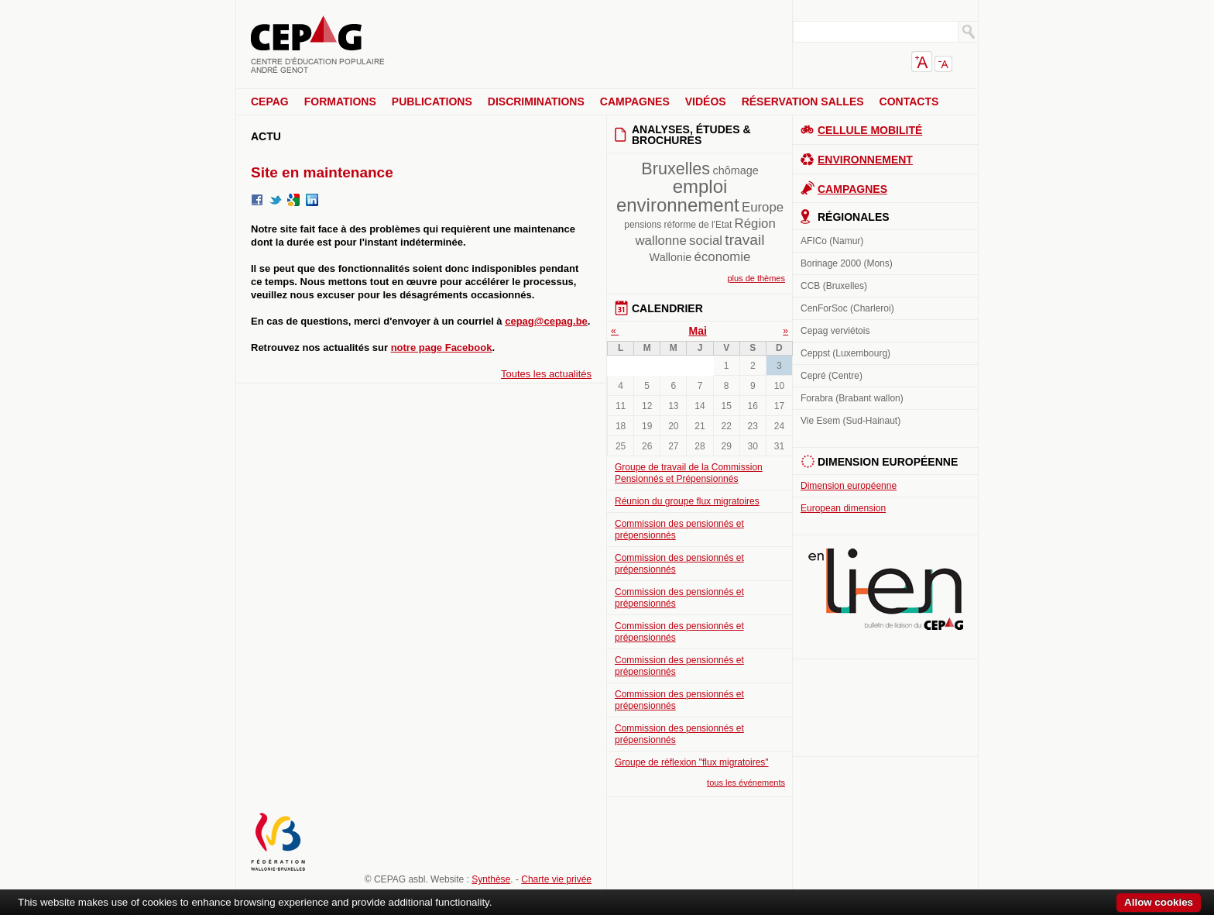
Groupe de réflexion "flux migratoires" (692, 762)
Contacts (909, 101)
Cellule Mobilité (870, 130)
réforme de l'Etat (698, 224)
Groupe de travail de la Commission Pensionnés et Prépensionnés (689, 473)
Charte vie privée (556, 879)
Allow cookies (1158, 902)
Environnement (865, 159)
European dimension (843, 508)
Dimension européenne (849, 485)
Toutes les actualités (546, 374)
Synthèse (491, 879)
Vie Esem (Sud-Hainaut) (850, 420)
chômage (735, 170)
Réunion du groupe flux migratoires (687, 501)
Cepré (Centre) (831, 375)
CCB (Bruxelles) (834, 285)
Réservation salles (803, 101)
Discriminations (536, 101)
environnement (677, 204)
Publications (432, 101)
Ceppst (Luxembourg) (845, 353)
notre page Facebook (441, 347)
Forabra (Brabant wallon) (852, 398)
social (705, 240)
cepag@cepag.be (546, 321)
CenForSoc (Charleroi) (847, 308)
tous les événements (746, 782)
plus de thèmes (756, 278)
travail (744, 240)
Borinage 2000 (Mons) (847, 263)
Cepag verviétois (835, 330)
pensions (642, 224)
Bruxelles (675, 168)
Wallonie (671, 257)
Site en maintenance (322, 172)
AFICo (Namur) (832, 241)
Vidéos (705, 101)
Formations (340, 101)
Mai (698, 331)
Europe (763, 207)
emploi (700, 186)
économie (722, 256)
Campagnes (635, 101)
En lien (885, 589)
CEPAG (270, 101)
